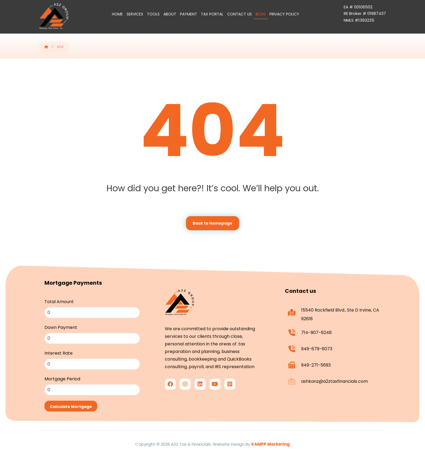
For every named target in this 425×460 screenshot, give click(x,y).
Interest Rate (58, 353)
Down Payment (60, 328)
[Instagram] (185, 391)
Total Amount (59, 302)
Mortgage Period (62, 379)
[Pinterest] (229, 391)
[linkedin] (200, 391)
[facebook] (170, 391)
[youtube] (215, 391)
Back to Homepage (212, 223)
